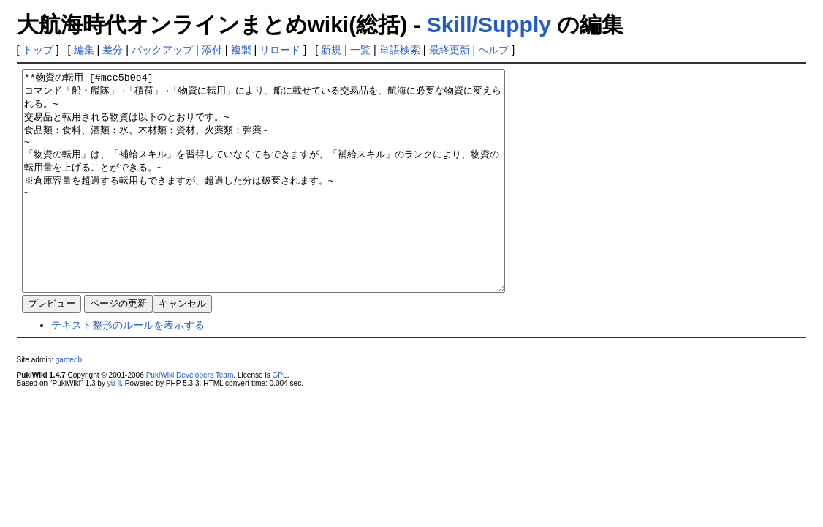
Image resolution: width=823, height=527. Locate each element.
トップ (38, 50)
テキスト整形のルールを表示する (128, 369)
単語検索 (399, 50)
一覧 (360, 50)
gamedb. (70, 404)
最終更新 (449, 50)
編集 (84, 50)
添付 (212, 50)
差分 (112, 50)
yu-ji (114, 427)
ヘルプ (493, 50)
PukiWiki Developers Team (190, 419)
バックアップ (162, 50)
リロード (279, 50)
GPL (280, 419)
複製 (241, 50)
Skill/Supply (489, 24)
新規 (331, 50)
